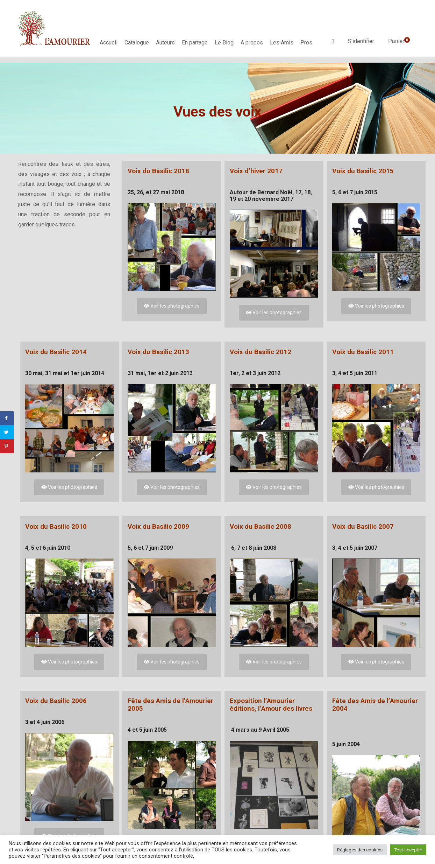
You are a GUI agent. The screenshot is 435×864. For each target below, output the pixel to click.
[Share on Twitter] (7, 432)
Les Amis (281, 42)
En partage (195, 42)
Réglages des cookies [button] (360, 849)
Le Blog (224, 42)
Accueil (108, 42)
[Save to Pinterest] (7, 446)
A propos (252, 42)
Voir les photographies (172, 306)
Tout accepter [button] (408, 849)
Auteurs (165, 42)
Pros (306, 42)
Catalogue (136, 42)
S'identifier (361, 41)
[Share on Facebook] (7, 418)
